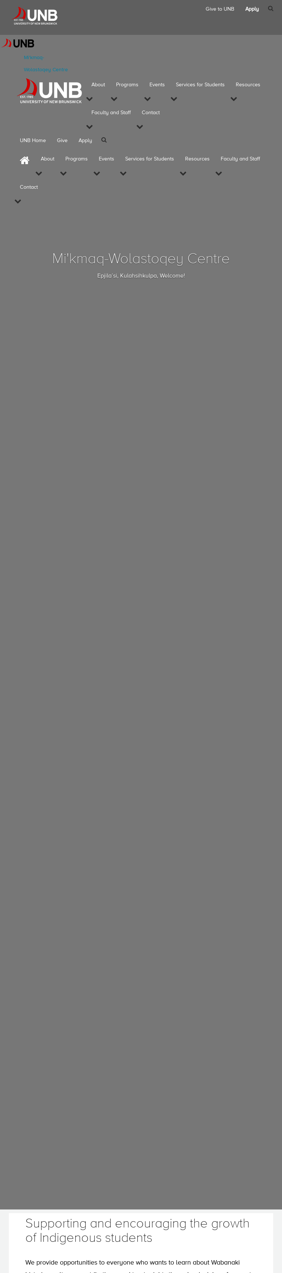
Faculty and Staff (111, 112)
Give (62, 140)
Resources (248, 84)
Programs (127, 84)
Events (157, 84)
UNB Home (33, 140)
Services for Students (200, 84)
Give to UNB (220, 9)
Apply (85, 140)
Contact (151, 112)
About (98, 84)
